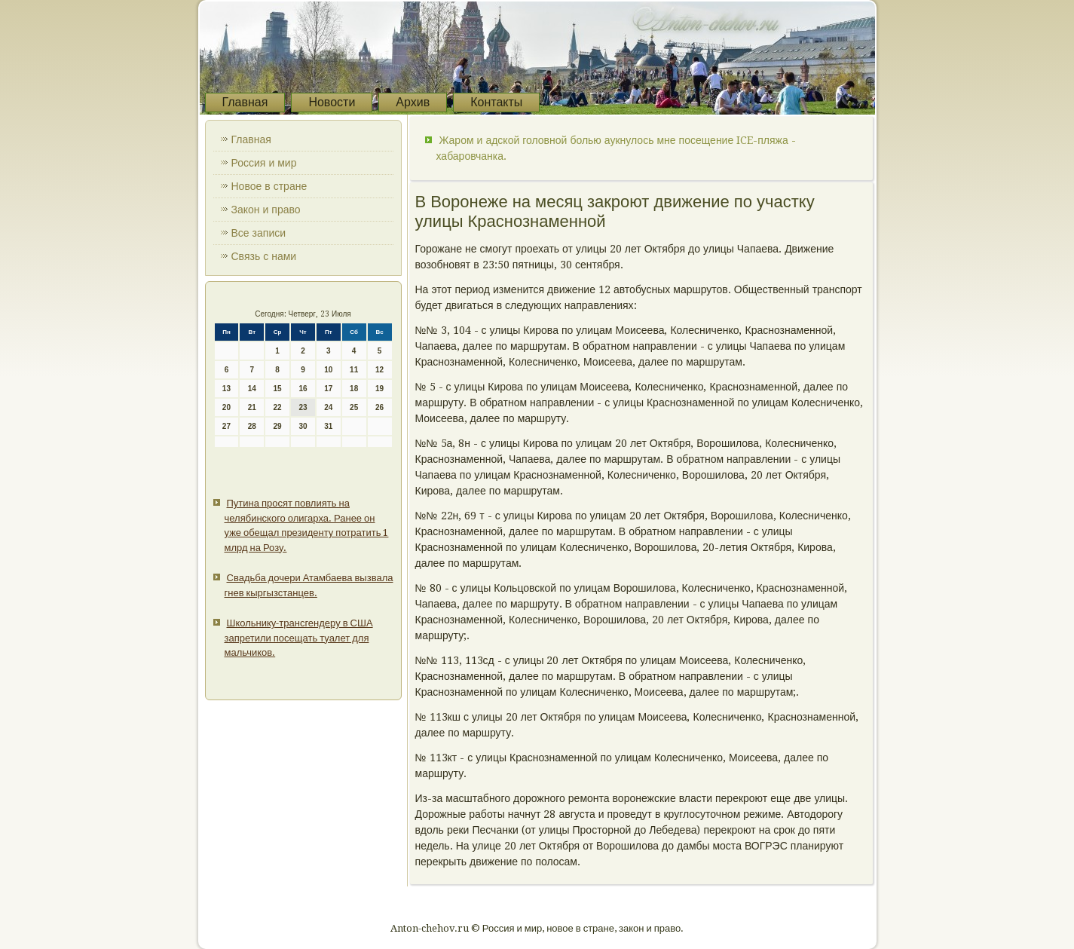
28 (252, 426)
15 (278, 388)
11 (354, 370)
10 (328, 370)
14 (252, 388)
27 (226, 426)
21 (252, 407)
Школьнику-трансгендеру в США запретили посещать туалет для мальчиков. (299, 637)
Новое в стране (269, 186)
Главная (245, 102)
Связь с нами (264, 256)
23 (302, 407)
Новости (331, 102)
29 (278, 426)
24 (328, 407)
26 (379, 407)
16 (302, 388)
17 (328, 388)
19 (379, 388)
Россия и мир (264, 163)
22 (278, 407)
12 (379, 370)
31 (328, 426)
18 (354, 388)
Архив (413, 102)
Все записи (258, 233)
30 (302, 426)
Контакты (496, 102)
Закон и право (266, 210)
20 (226, 407)
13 (226, 388)
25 (354, 407)
